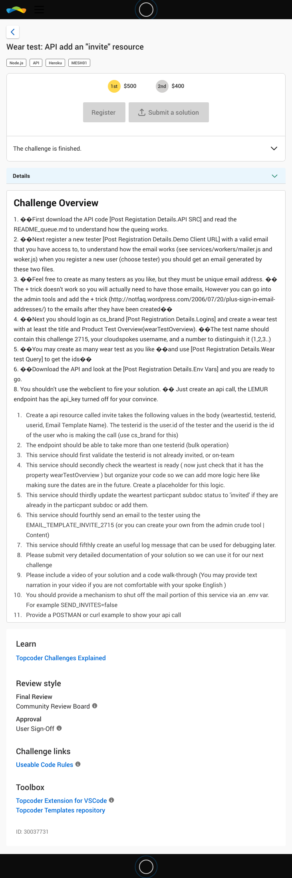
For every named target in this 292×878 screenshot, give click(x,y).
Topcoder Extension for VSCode (61, 800)
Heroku (55, 63)
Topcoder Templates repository (60, 810)
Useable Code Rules (44, 764)
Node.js (16, 63)
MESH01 (79, 63)
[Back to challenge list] (12, 32)
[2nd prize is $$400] (162, 86)
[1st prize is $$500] (114, 86)
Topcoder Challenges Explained (61, 657)
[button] (274, 149)
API (36, 63)
